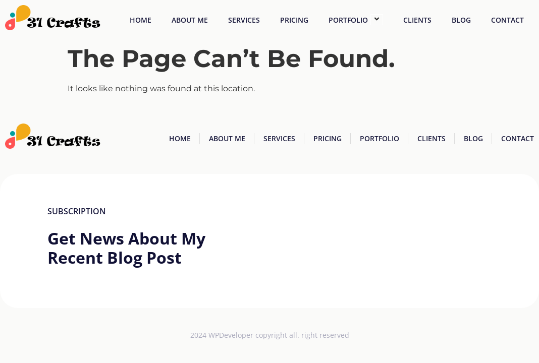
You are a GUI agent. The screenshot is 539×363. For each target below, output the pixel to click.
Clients (417, 20)
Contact (507, 20)
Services (244, 20)
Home (140, 20)
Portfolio (356, 19)
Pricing (294, 20)
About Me (190, 20)
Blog (461, 20)
